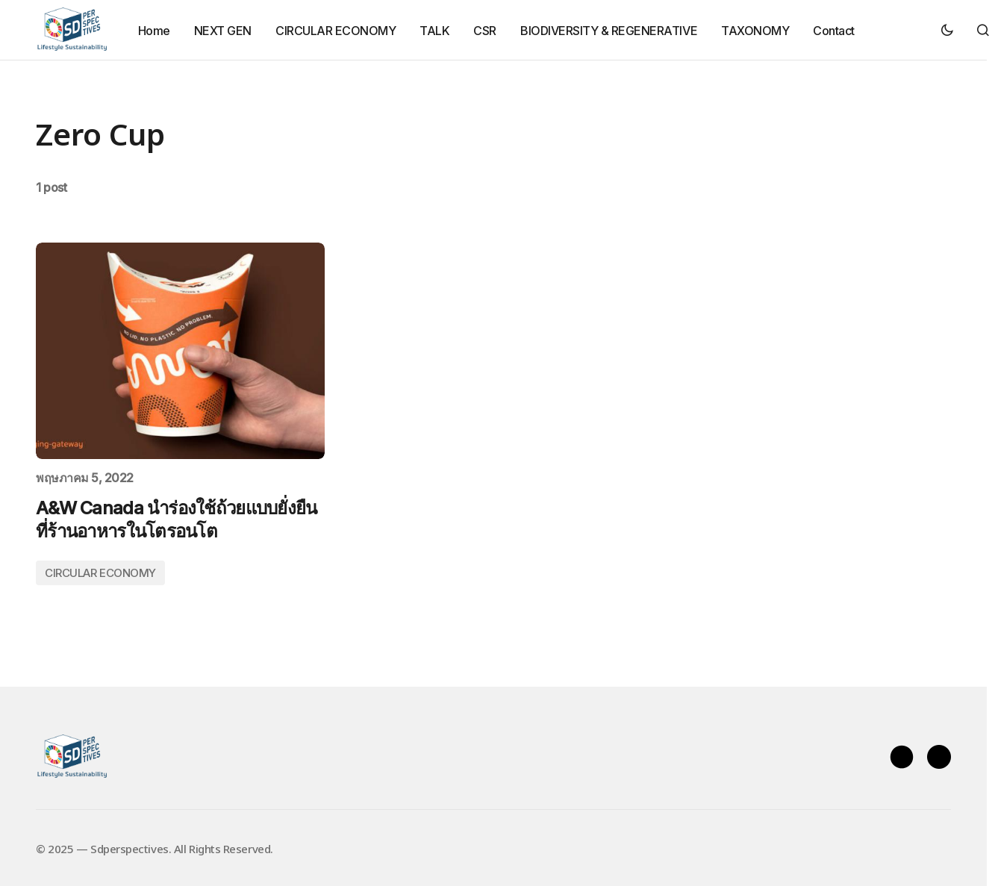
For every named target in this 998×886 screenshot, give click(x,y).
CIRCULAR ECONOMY (100, 573)
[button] (947, 30)
